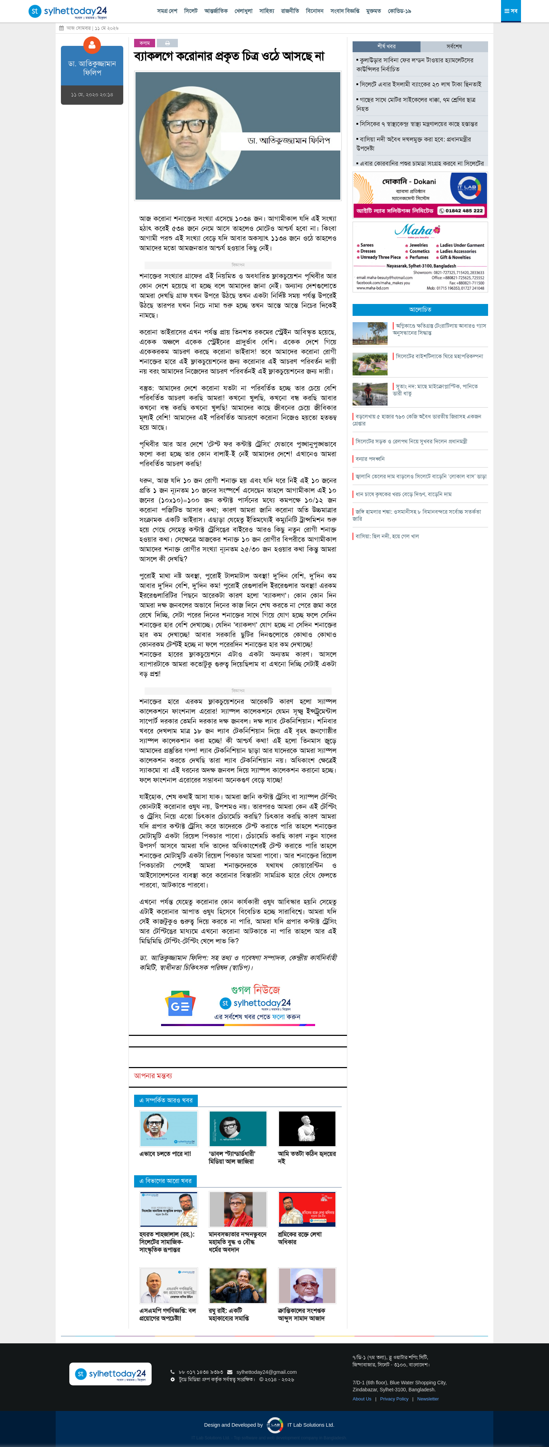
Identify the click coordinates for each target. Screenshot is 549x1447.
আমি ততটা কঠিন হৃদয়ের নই (307, 1158)
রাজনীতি (290, 11)
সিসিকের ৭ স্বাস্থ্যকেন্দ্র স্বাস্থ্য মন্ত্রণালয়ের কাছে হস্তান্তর (417, 124)
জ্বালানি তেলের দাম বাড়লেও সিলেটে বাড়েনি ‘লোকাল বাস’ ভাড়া (421, 476)
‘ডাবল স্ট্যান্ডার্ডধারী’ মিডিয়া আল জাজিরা (232, 1158)
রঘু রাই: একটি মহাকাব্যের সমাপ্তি (229, 1315)
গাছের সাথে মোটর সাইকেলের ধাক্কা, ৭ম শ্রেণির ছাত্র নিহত (415, 104)
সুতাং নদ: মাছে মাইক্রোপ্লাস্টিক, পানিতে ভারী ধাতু (435, 390)
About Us (363, 1398)
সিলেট (190, 11)
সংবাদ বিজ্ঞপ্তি (345, 11)
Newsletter (428, 1398)
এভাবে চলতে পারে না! (165, 1154)
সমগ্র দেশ (167, 11)
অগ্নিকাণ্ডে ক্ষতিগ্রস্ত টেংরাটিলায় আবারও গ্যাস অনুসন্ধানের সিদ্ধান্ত (439, 329)
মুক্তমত (373, 11)
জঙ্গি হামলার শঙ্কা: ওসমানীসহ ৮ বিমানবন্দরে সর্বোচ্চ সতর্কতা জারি (417, 515)
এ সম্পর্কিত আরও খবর (166, 1100)
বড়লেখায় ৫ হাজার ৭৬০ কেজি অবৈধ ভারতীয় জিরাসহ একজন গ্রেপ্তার (417, 420)
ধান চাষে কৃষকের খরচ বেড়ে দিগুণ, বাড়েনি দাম (404, 494)
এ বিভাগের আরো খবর (165, 1181)
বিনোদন (315, 11)
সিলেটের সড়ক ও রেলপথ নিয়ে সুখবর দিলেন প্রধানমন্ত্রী (411, 441)
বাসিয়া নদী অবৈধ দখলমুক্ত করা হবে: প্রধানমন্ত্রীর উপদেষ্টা (413, 144)
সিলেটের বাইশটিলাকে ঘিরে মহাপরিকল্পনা (439, 356)
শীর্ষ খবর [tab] (386, 46)
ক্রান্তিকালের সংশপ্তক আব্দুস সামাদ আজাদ (301, 1315)
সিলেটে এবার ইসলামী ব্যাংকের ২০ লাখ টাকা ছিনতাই (418, 84)
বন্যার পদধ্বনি (370, 459)
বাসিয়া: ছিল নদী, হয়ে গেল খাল (387, 536)
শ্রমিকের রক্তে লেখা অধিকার (299, 1238)
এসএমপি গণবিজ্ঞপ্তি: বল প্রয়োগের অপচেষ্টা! (167, 1315)
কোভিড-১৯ (399, 11)
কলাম (145, 43)
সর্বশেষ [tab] (454, 46)
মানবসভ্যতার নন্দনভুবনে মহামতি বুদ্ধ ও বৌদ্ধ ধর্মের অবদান (237, 1242)
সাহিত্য (266, 11)
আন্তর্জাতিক (216, 11)
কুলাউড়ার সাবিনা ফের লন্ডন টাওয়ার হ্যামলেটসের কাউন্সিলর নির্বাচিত (414, 65)
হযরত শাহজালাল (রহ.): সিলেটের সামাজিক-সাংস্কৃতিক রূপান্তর (166, 1242)
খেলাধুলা (243, 11)
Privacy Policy (395, 1398)
